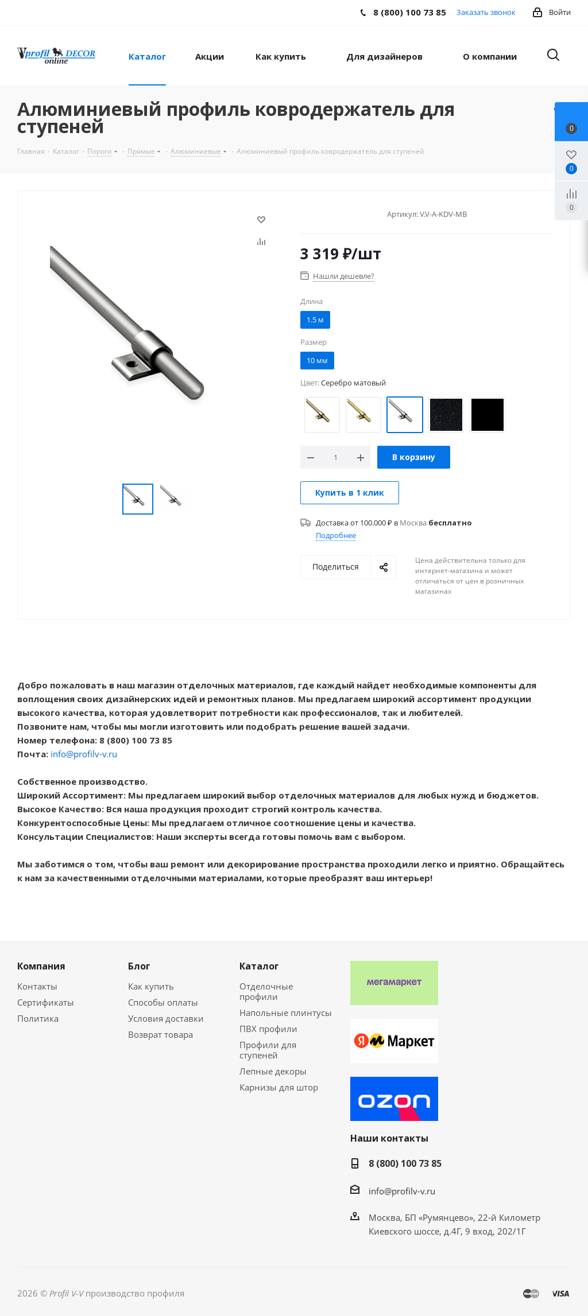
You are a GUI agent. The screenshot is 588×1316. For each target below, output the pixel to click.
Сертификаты (45, 1002)
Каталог (259, 966)
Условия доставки (166, 1018)
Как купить (151, 986)
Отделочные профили (266, 991)
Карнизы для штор (278, 1087)
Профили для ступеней (267, 1050)
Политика (38, 1018)
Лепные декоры (273, 1071)
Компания (41, 966)
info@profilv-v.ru (84, 754)
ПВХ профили (268, 1028)
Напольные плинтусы (285, 1012)
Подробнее (336, 535)
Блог (139, 966)
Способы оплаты (163, 1002)
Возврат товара (160, 1034)
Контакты (37, 986)
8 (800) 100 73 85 (405, 1163)
